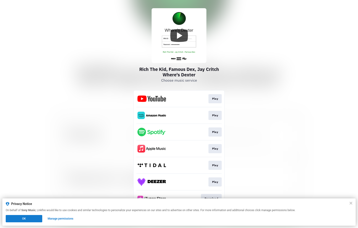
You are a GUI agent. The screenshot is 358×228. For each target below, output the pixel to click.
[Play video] (179, 35)
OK (24, 218)
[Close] (351, 203)
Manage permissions (61, 218)
